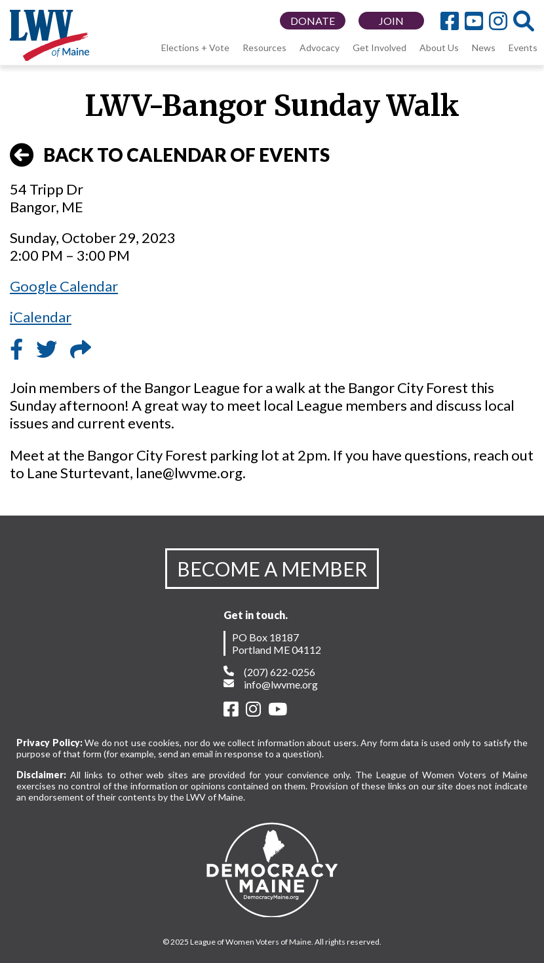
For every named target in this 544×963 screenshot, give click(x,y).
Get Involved (379, 47)
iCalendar (40, 317)
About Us (439, 47)
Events (523, 47)
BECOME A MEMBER (272, 568)
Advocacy (320, 47)
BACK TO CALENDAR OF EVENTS (170, 155)
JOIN (391, 20)
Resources (264, 47)
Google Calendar (64, 286)
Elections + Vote (195, 47)
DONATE (312, 20)
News (483, 47)
